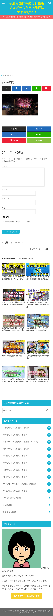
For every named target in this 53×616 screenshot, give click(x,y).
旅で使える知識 (9, 512)
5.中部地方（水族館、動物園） (16, 455)
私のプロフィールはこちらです (26, 596)
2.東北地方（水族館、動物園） (16, 435)
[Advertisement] (26, 47)
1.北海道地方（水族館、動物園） (17, 427)
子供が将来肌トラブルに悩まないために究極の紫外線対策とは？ (27, 17)
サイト (4, 208)
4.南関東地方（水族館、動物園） (17, 449)
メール (5, 199)
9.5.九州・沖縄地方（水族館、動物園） (20, 484)
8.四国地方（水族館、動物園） (16, 477)
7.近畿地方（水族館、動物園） (16, 470)
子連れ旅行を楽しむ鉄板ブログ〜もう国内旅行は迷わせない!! (26, 7)
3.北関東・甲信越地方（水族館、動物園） (21, 441)
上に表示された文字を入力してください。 (18, 222)
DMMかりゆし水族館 (12, 498)
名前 (4, 189)
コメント (6, 166)
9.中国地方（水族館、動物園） (16, 491)
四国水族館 (7, 505)
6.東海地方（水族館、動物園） (16, 463)
